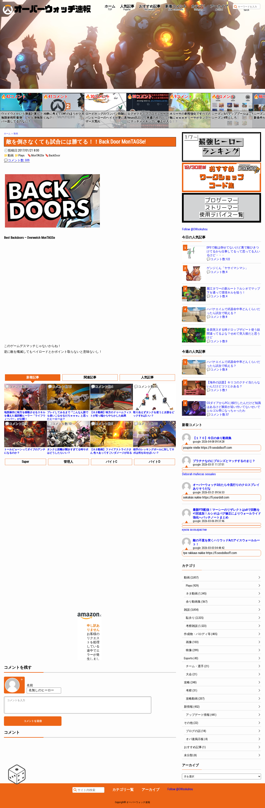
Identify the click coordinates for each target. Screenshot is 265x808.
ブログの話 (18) (196, 731)
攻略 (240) (190, 682)
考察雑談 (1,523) (196, 626)
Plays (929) (192, 585)
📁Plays (20, 155)
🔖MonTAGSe (35, 155)
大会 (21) (191, 674)
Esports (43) (191, 658)
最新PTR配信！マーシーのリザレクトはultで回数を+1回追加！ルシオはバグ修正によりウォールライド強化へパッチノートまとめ (227, 513)
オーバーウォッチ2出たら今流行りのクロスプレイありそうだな (226, 487)
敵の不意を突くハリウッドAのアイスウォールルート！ (226, 542)
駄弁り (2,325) (194, 618)
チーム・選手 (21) (197, 666)
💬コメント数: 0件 (17, 160)
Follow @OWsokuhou (194, 229)
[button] (2, 109)
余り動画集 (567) (196, 601)
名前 (30, 685)
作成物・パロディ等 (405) (200, 634)
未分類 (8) (190, 755)
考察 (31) (191, 690)
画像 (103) (192, 642)
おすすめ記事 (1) (195, 747)
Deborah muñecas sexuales (199, 474)
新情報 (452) (192, 706)
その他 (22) (191, 723)
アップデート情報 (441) (201, 715)
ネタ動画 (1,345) (196, 593)
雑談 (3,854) (191, 609)
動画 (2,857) (191, 577)
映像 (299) (192, 650)
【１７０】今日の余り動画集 (212, 438)
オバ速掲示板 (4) (197, 739)
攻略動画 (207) (195, 698)
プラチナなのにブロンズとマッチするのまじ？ (224, 461)
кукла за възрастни (194, 529)
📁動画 (9, 155)
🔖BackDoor (52, 155)
